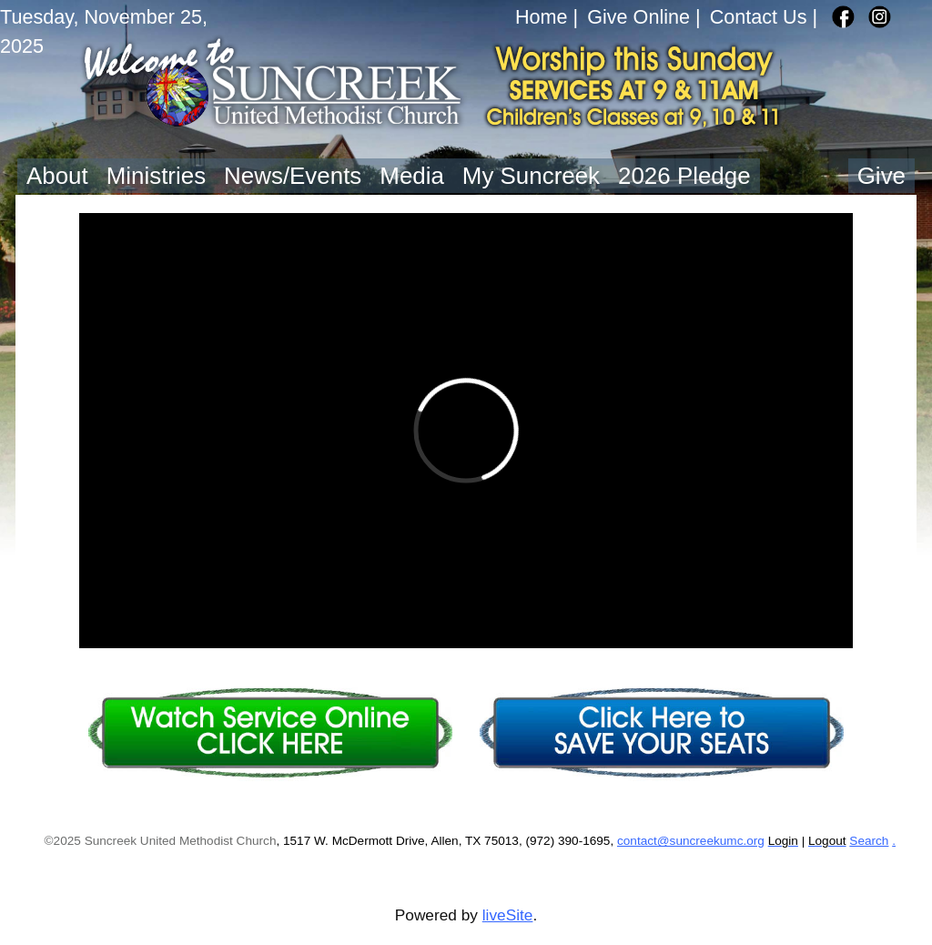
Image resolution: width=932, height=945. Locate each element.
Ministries (156, 175)
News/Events (292, 175)
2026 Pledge (684, 175)
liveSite (507, 915)
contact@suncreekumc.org (691, 841)
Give (881, 175)
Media (412, 175)
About (57, 175)
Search (868, 841)
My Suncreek (531, 175)
